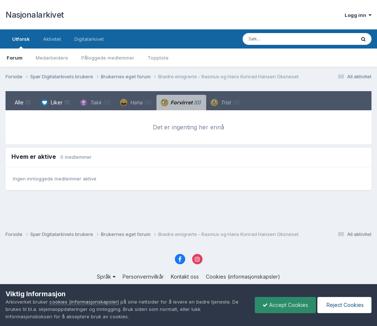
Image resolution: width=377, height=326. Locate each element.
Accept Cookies (285, 305)
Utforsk (21, 42)
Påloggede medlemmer (107, 58)
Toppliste (158, 58)
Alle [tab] (23, 102)
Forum (14, 58)
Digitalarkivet (89, 39)
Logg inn (358, 15)
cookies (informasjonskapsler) (84, 302)
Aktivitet (52, 39)
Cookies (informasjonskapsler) (243, 276)
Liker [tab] (55, 102)
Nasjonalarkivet (35, 14)
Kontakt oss (185, 276)
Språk (106, 276)
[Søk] (280, 39)
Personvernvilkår (143, 276)
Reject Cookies (344, 305)
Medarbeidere (52, 58)
